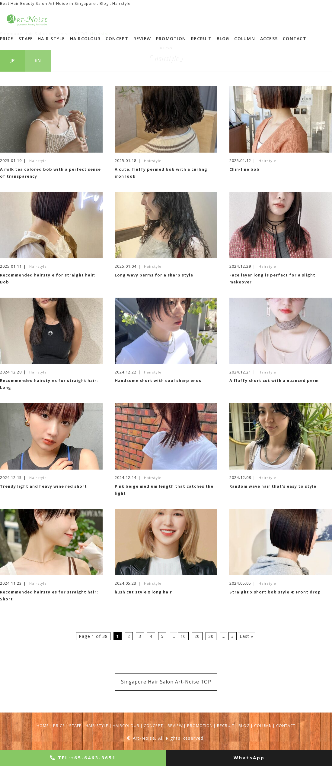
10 (183, 636)
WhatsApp (249, 758)
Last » (247, 636)
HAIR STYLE (51, 38)
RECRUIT (201, 38)
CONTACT (294, 38)
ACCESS (269, 38)
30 (211, 636)
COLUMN (244, 38)
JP (12, 60)
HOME (43, 725)
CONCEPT (117, 38)
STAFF (25, 38)
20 (197, 636)
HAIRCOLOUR (85, 38)
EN (38, 60)
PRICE (6, 38)
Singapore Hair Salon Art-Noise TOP (166, 682)
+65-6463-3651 (83, 758)
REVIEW (142, 38)
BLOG (223, 38)
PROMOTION (171, 38)
